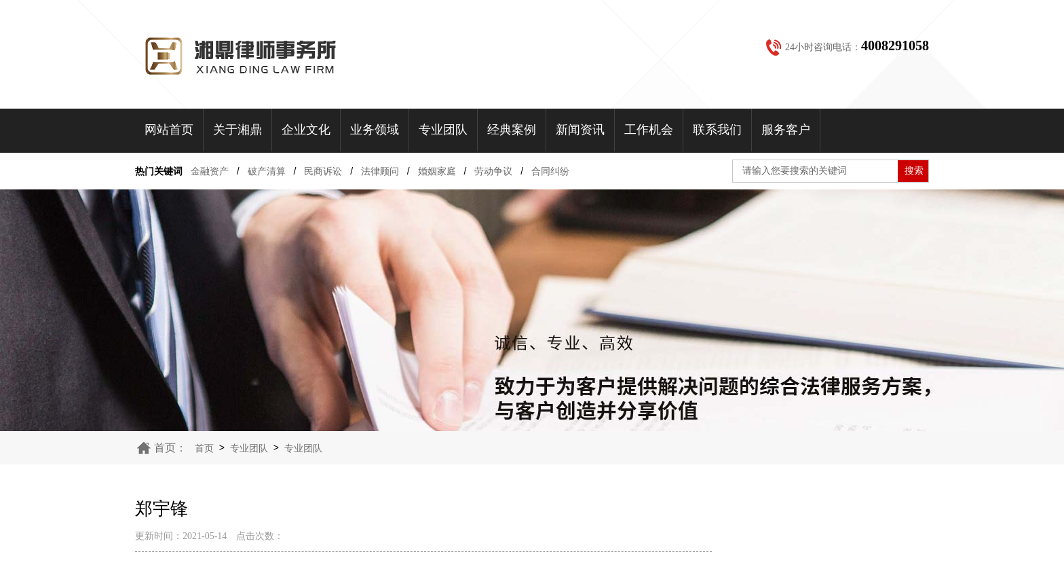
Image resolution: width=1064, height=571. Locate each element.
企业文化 (306, 129)
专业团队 (443, 129)
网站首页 (169, 129)
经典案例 (511, 129)
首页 (204, 448)
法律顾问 (380, 171)
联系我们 (717, 129)
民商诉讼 (323, 171)
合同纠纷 (550, 171)
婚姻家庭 (437, 171)
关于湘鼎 (237, 129)
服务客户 (785, 129)
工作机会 (648, 129)
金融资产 (210, 171)
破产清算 (267, 171)
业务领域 (374, 129)
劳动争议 (493, 171)
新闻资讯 (580, 129)
